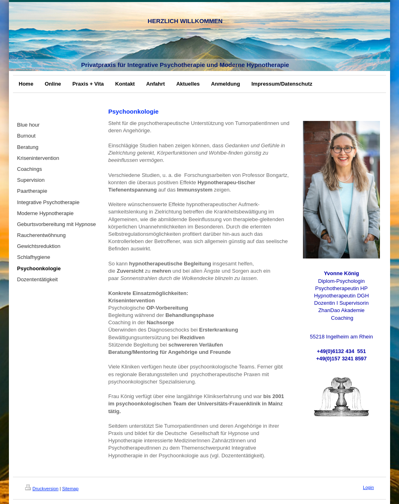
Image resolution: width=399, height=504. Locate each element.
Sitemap (70, 488)
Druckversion (41, 488)
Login (368, 487)
